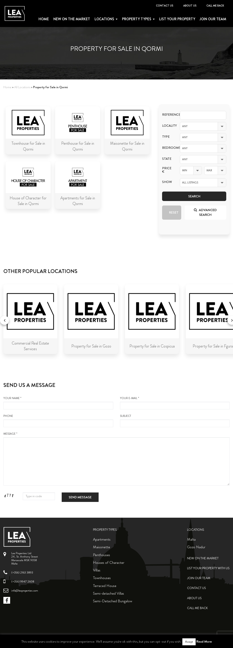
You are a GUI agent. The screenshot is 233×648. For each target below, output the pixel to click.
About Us (190, 6)
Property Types (105, 530)
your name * (58, 402)
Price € (166, 170)
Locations (104, 19)
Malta (191, 539)
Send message (80, 497)
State (166, 158)
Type (166, 136)
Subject (175, 420)
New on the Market (71, 19)
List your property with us (208, 568)
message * (116, 458)
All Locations (22, 87)
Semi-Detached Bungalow (112, 601)
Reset (174, 212)
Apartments (102, 539)
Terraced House (104, 585)
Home (43, 19)
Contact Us (164, 6)
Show (167, 182)
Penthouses (101, 555)
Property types (136, 19)
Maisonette (101, 547)
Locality (167, 125)
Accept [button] (189, 642)
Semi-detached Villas (108, 593)
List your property (177, 19)
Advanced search (205, 212)
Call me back (215, 6)
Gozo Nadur (196, 547)
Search (194, 196)
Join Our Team (213, 19)
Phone (58, 420)
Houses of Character (108, 562)
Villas (96, 570)
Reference (167, 114)
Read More (204, 641)
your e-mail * (175, 402)
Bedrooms (167, 147)
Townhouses (102, 577)
